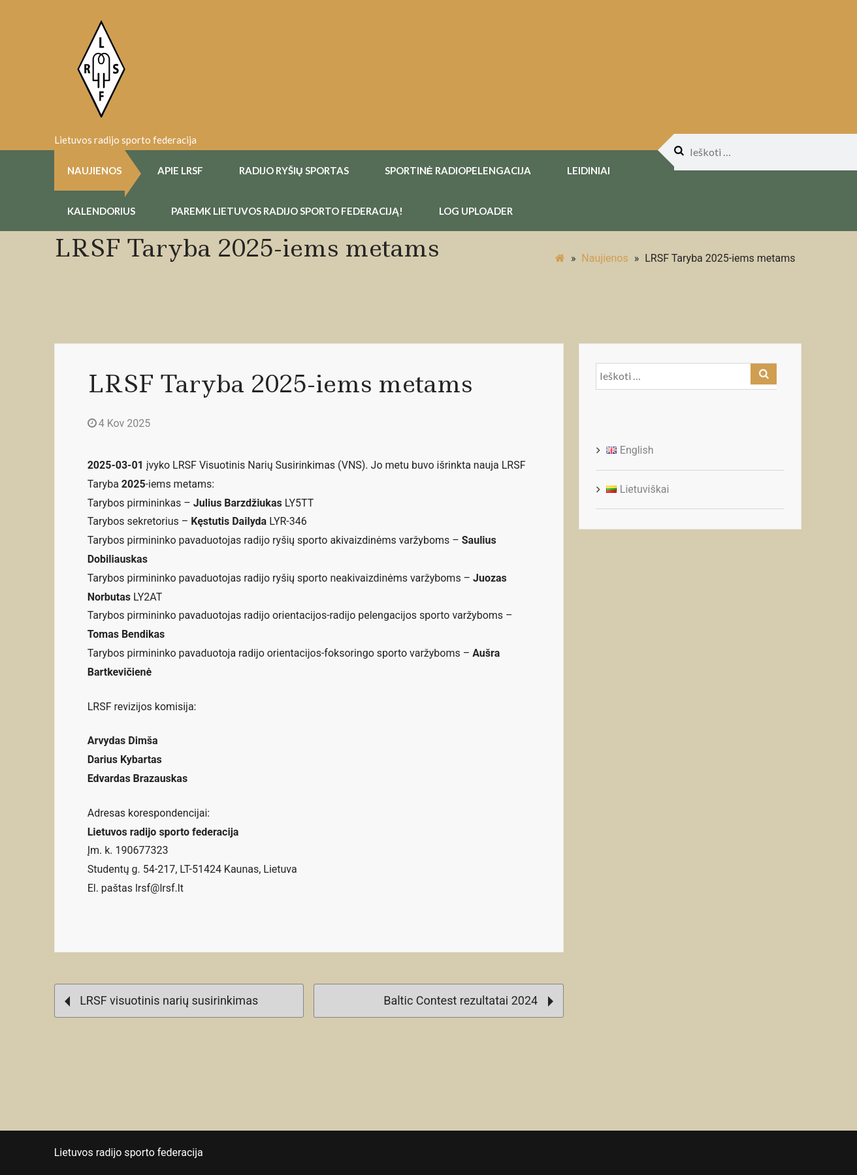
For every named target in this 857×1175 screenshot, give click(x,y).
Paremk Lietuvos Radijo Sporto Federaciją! (287, 210)
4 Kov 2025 (119, 422)
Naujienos (94, 170)
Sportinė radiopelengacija (458, 170)
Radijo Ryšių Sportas (294, 170)
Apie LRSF (180, 170)
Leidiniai (588, 170)
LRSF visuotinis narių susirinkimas (162, 999)
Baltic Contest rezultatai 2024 (468, 999)
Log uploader (476, 210)
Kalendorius (101, 210)
